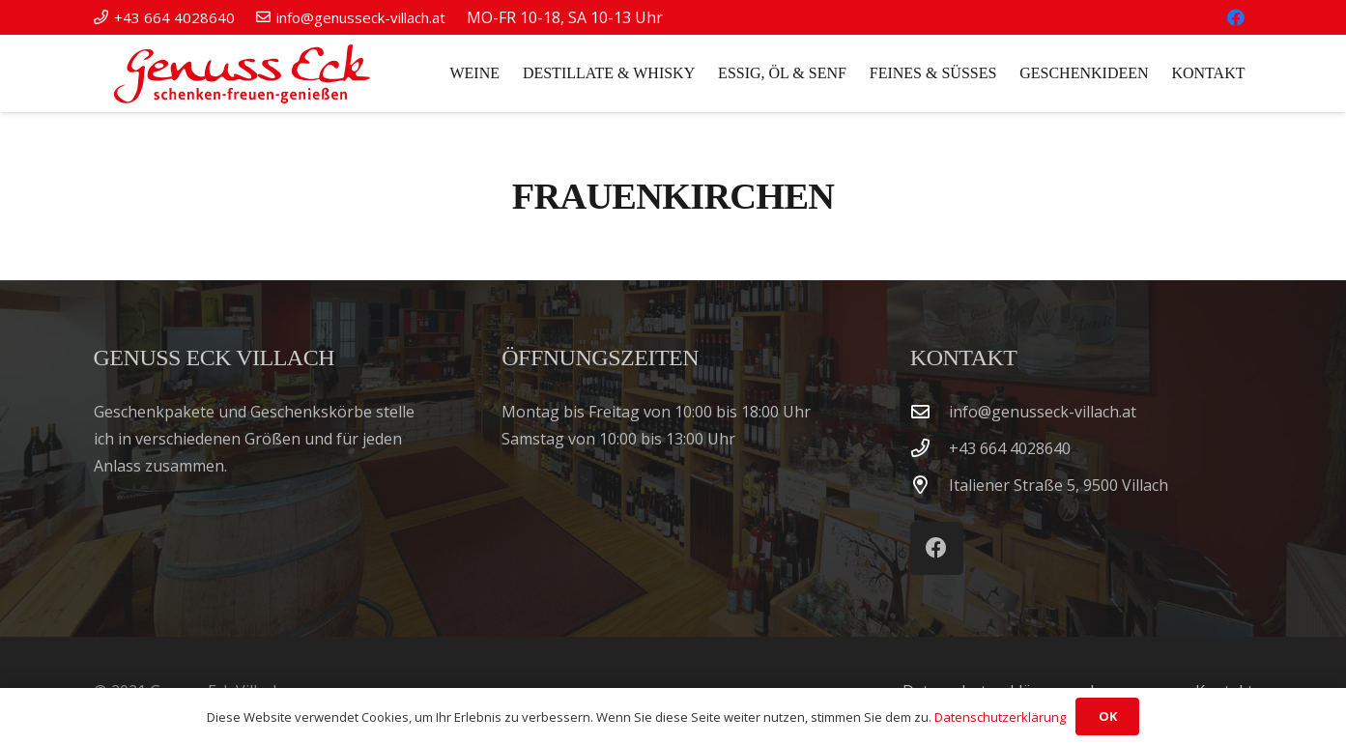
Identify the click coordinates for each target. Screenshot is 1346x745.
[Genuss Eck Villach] (238, 73)
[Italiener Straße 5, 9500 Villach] (929, 484)
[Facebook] (1235, 17)
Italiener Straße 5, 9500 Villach (1058, 485)
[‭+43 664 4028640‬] (929, 448)
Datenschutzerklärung (1000, 717)
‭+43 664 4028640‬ (1010, 448)
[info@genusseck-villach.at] (929, 411)
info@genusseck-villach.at (1042, 411)
